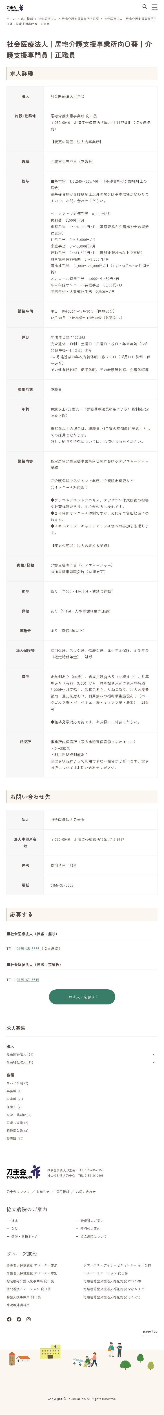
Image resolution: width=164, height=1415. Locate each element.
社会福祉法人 (17, 1062)
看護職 (11, 1138)
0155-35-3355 (28, 948)
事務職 (11, 1091)
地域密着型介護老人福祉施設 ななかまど (114, 1289)
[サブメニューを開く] (154, 1054)
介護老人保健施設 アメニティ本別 (32, 1273)
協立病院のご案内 (27, 1209)
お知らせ (42, 1191)
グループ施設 (22, 1253)
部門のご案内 (90, 1228)
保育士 (11, 1107)
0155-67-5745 (28, 979)
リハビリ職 (15, 1083)
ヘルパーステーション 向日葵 (106, 1273)
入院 (14, 1228)
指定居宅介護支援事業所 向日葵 (30, 1281)
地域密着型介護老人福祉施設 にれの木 (112, 1281)
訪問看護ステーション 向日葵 (29, 1289)
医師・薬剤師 (17, 1115)
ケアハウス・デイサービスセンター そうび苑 (117, 1265)
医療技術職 (15, 1122)
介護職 (11, 1099)
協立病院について (93, 1236)
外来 (14, 1220)
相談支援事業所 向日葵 (24, 1297)
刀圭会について (18, 1191)
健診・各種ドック (24, 1236)
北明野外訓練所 (18, 1305)
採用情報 (62, 1191)
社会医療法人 (17, 1054)
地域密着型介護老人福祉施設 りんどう (112, 1297)
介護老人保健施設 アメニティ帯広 (32, 1265)
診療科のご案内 (92, 1220)
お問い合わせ (86, 1191)
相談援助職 (15, 1130)
